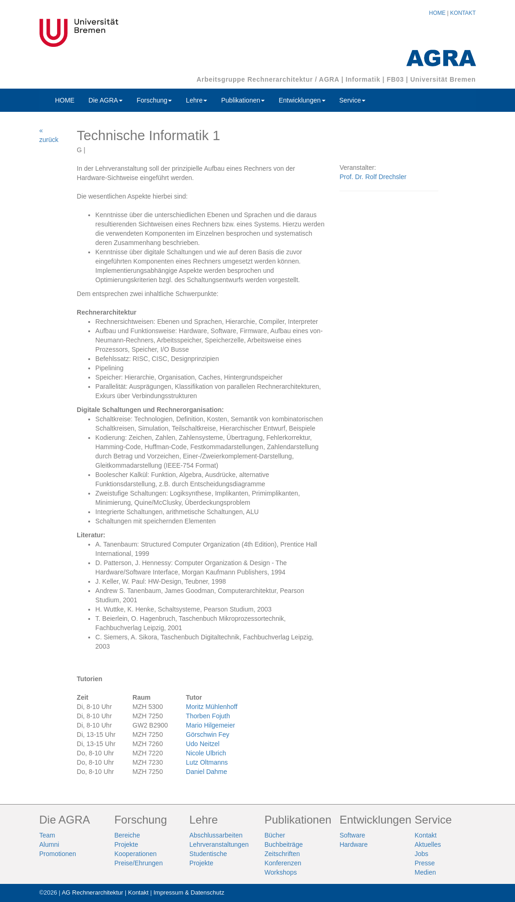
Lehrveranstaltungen (219, 844)
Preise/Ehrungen (138, 863)
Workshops (280, 872)
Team (47, 835)
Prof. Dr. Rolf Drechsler (372, 176)
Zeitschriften (282, 853)
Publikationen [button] (243, 100)
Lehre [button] (196, 100)
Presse (425, 863)
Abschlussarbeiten (215, 835)
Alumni (49, 844)
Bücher (274, 835)
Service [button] (352, 100)
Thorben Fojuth (208, 716)
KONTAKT (463, 13)
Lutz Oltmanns (207, 762)
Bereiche (127, 835)
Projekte (126, 844)
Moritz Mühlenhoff (211, 706)
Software (352, 835)
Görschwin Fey (207, 734)
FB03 (395, 79)
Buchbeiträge (283, 844)
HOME (437, 13)
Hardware (353, 844)
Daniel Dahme (206, 771)
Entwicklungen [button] (302, 100)
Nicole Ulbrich (206, 753)
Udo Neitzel (202, 743)
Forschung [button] (154, 100)
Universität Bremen (443, 79)
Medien (425, 872)
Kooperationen (135, 853)
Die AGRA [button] (105, 100)
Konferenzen (282, 863)
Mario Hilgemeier (210, 725)
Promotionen (57, 853)
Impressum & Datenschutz (188, 892)
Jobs (422, 853)
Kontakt (426, 835)
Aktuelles (428, 844)
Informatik (363, 79)
